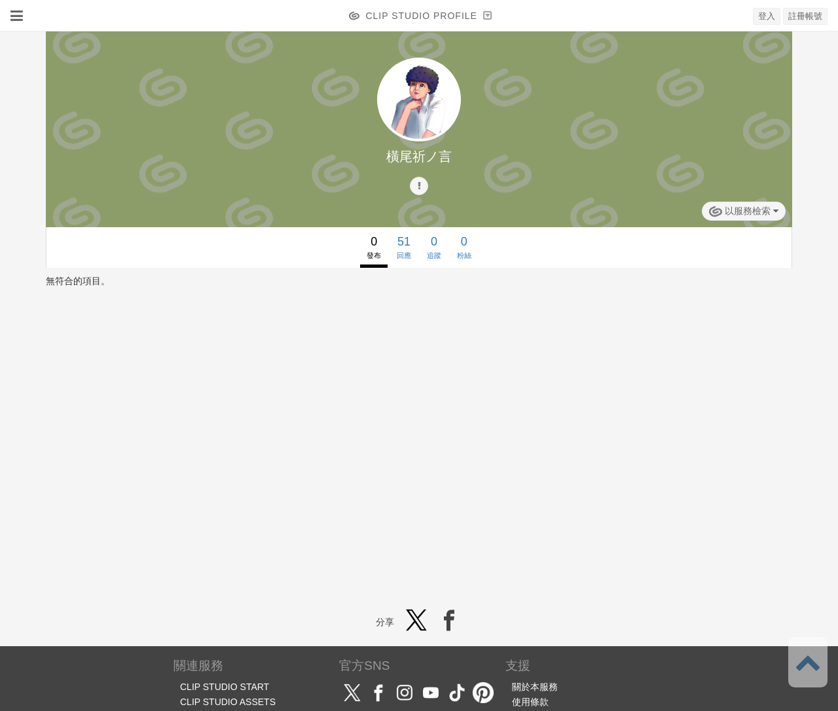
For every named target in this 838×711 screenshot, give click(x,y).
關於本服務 (535, 687)
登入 (766, 16)
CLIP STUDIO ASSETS (228, 702)
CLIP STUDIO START (224, 687)
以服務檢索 (743, 211)
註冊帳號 (805, 16)
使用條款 (530, 702)
